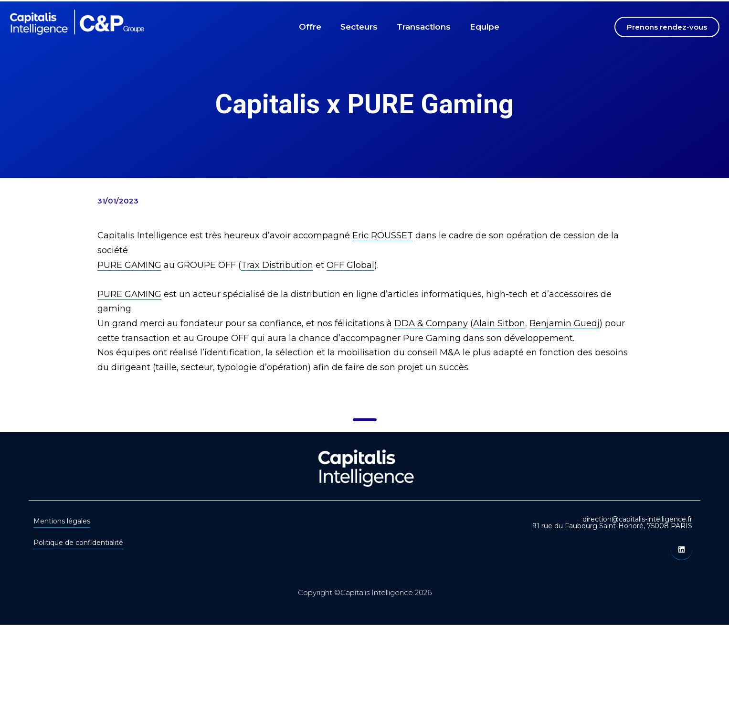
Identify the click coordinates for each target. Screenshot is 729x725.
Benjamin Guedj (564, 323)
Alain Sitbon (499, 323)
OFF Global (350, 265)
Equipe (484, 27)
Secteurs (359, 27)
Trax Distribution (277, 265)
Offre (310, 27)
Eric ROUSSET (382, 235)
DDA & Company (431, 323)
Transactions (424, 27)
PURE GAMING (129, 265)
